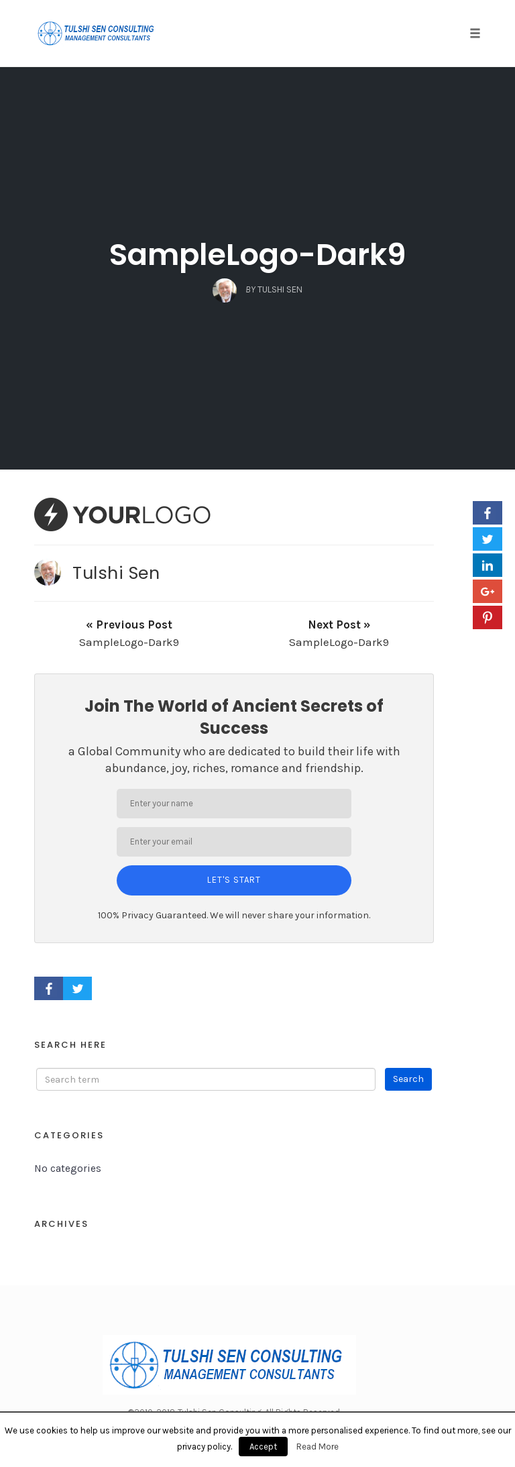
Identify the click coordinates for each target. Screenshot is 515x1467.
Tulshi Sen (116, 573)
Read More (317, 1447)
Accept (263, 1447)
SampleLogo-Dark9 (257, 254)
